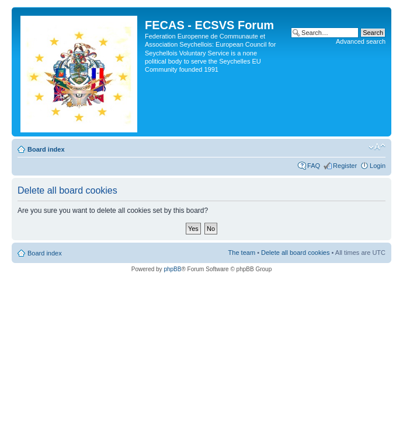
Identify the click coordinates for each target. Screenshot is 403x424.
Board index (46, 149)
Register (345, 165)
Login (377, 165)
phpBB (172, 269)
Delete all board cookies (295, 252)
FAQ (313, 165)
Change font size (377, 147)
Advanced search (360, 41)
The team (241, 252)
